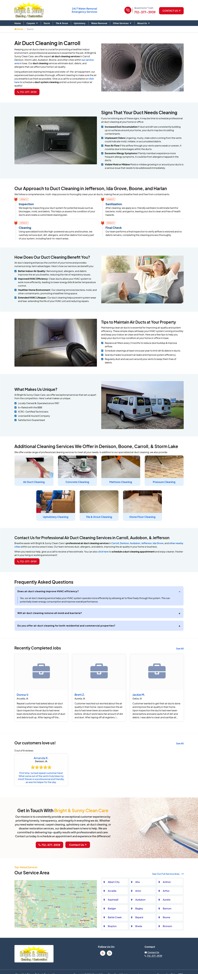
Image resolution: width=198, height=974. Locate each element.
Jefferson (146, 543)
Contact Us (77, 844)
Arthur (166, 890)
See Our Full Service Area (168, 873)
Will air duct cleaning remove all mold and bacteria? (50, 613)
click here (103, 551)
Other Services (121, 23)
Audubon (135, 543)
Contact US (171, 10)
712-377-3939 (145, 12)
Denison (124, 543)
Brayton (112, 926)
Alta (137, 881)
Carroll (115, 543)
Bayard (139, 917)
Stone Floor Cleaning (142, 516)
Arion (138, 890)
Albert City (114, 881)
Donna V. (23, 694)
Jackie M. (138, 694)
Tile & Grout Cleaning (99, 516)
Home (17, 23)
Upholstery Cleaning (55, 516)
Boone (166, 917)
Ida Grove (158, 543)
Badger (112, 908)
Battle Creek (115, 917)
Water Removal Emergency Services (84, 10)
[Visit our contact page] (152, 952)
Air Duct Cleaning (34, 482)
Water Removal (99, 23)
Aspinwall (113, 899)
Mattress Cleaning (120, 482)
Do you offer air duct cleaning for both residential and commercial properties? (66, 625)
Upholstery (79, 23)
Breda (138, 926)
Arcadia (112, 890)
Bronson (167, 926)
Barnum (167, 908)
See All (180, 648)
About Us (142, 23)
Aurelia (166, 899)
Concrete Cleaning (77, 482)
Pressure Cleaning (164, 482)
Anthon (167, 881)
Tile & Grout (62, 23)
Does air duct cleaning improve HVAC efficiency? (48, 591)
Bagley (139, 908)
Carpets (30, 23)
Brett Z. (80, 694)
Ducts (47, 23)
